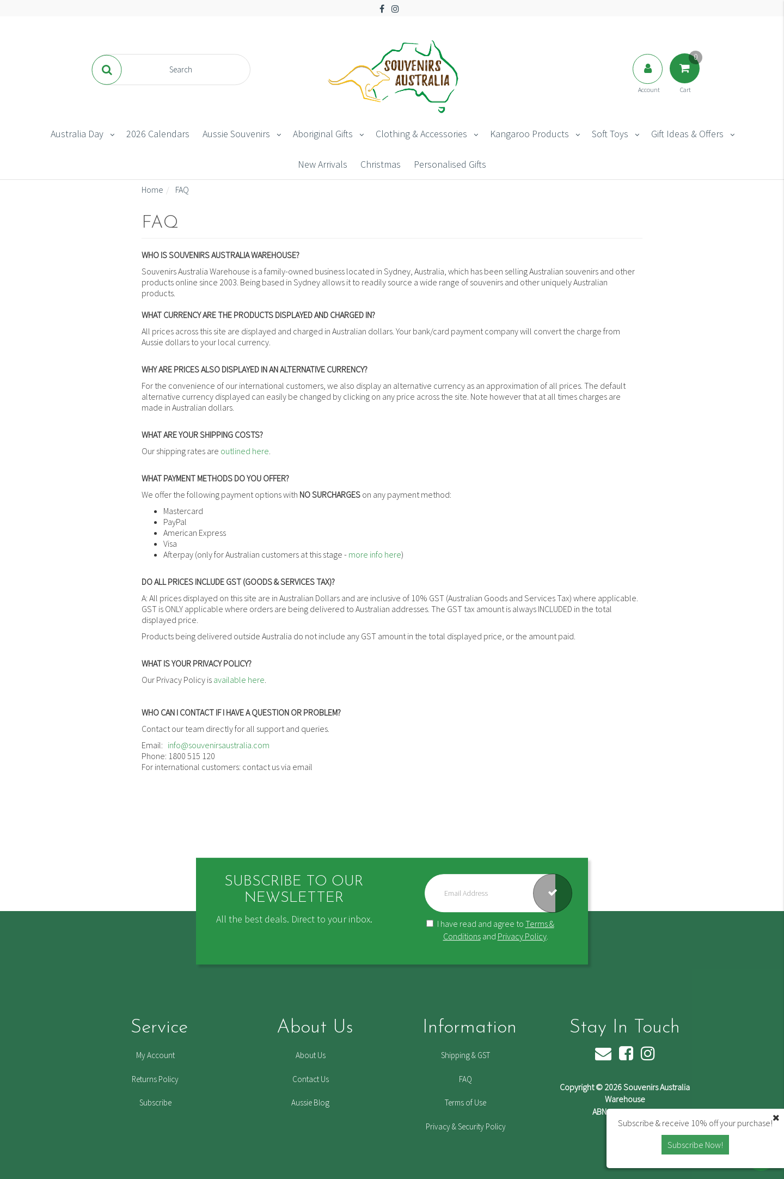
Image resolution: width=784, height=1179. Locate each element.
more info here (374, 554)
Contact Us (310, 1079)
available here (239, 679)
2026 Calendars (157, 133)
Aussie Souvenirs (236, 133)
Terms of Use (465, 1102)
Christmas (380, 164)
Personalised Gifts (450, 164)
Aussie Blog (310, 1102)
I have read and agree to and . (490, 930)
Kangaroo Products (529, 133)
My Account (155, 1055)
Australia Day (77, 133)
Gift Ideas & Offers (687, 133)
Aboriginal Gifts (323, 133)
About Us (311, 1055)
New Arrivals (322, 164)
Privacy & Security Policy (466, 1126)
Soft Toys (610, 133)
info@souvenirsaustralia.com (219, 745)
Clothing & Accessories (421, 133)
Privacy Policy (522, 936)
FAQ (465, 1079)
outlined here (244, 450)
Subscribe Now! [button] (695, 1144)
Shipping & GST (465, 1055)
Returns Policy (155, 1079)
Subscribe (155, 1102)
